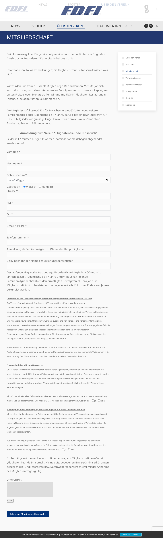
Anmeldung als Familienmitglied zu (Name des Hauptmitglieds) (59, 251)
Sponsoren (131, 104)
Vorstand (130, 64)
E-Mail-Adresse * (59, 228)
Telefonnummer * (59, 240)
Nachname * (59, 166)
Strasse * (59, 193)
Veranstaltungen (133, 78)
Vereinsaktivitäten (134, 84)
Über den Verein (133, 57)
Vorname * (59, 154)
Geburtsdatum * (59, 177)
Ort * (59, 216)
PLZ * (59, 205)
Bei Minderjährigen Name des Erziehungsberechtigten (59, 263)
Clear (10, 500)
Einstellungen (130, 535)
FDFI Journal (131, 91)
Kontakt (129, 98)
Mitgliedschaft (132, 71)
